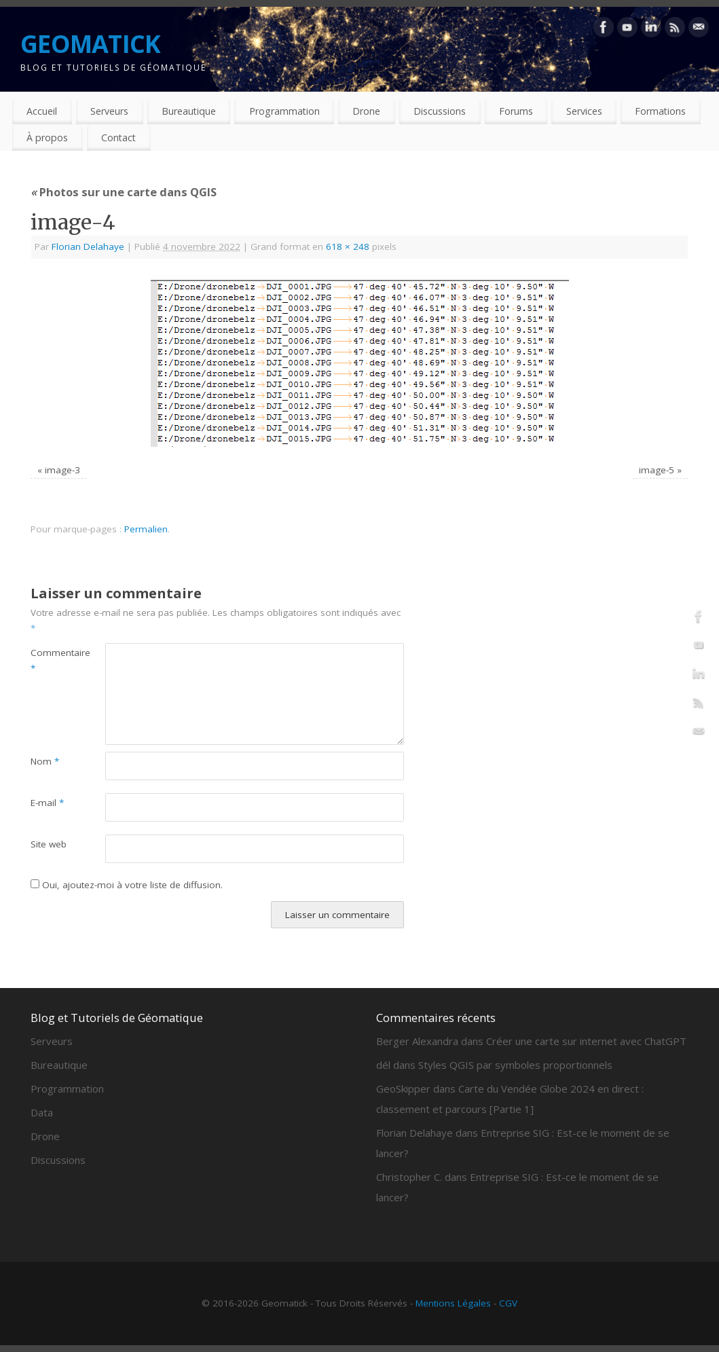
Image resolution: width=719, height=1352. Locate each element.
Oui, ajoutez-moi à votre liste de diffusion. (127, 885)
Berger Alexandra (417, 1041)
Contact (118, 137)
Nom (45, 761)
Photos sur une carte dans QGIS (124, 192)
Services (584, 111)
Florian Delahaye (88, 246)
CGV (508, 1303)
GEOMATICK (90, 43)
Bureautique (189, 111)
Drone (366, 111)
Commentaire (49, 660)
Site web (49, 844)
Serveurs (109, 111)
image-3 (62, 470)
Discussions (439, 111)
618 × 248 (347, 246)
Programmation (284, 111)
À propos (47, 137)
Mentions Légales (453, 1303)
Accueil (41, 111)
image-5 (656, 470)
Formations (660, 111)
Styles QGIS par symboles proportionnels (515, 1065)
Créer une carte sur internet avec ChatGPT (586, 1041)
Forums (516, 111)
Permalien (146, 529)
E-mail (47, 803)
